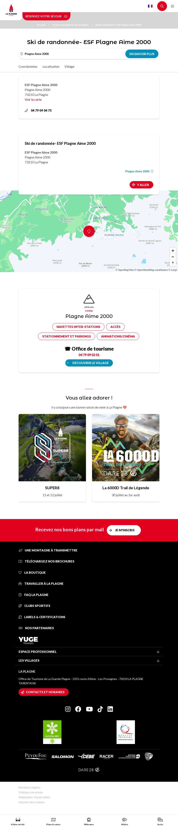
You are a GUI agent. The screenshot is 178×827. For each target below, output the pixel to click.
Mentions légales (29, 787)
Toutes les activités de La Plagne (72, 24)
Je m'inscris (125, 530)
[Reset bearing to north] (173, 263)
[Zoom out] (173, 257)
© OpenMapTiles (125, 270)
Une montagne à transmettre (48, 550)
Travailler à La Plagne (41, 583)
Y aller (143, 185)
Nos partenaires (36, 628)
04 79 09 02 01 (89, 355)
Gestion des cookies (32, 802)
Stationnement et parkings (66, 336)
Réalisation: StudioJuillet (34, 797)
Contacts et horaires (45, 692)
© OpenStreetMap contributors (151, 270)
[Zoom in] (173, 251)
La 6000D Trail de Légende (125, 487)
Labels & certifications (42, 617)
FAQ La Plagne (33, 595)
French (150, 6)
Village (69, 66)
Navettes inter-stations (78, 327)
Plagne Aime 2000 (139, 171)
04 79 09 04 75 (38, 110)
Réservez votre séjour (46, 16)
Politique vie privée (31, 792)
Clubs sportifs (34, 606)
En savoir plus (141, 54)
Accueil (43, 24)
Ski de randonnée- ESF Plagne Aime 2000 (118, 24)
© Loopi (172, 270)
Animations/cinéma (118, 336)
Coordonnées (28, 66)
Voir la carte (33, 99)
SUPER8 (52, 487)
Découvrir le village (90, 363)
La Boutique (32, 572)
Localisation (50, 66)
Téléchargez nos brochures (46, 561)
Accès (115, 327)
